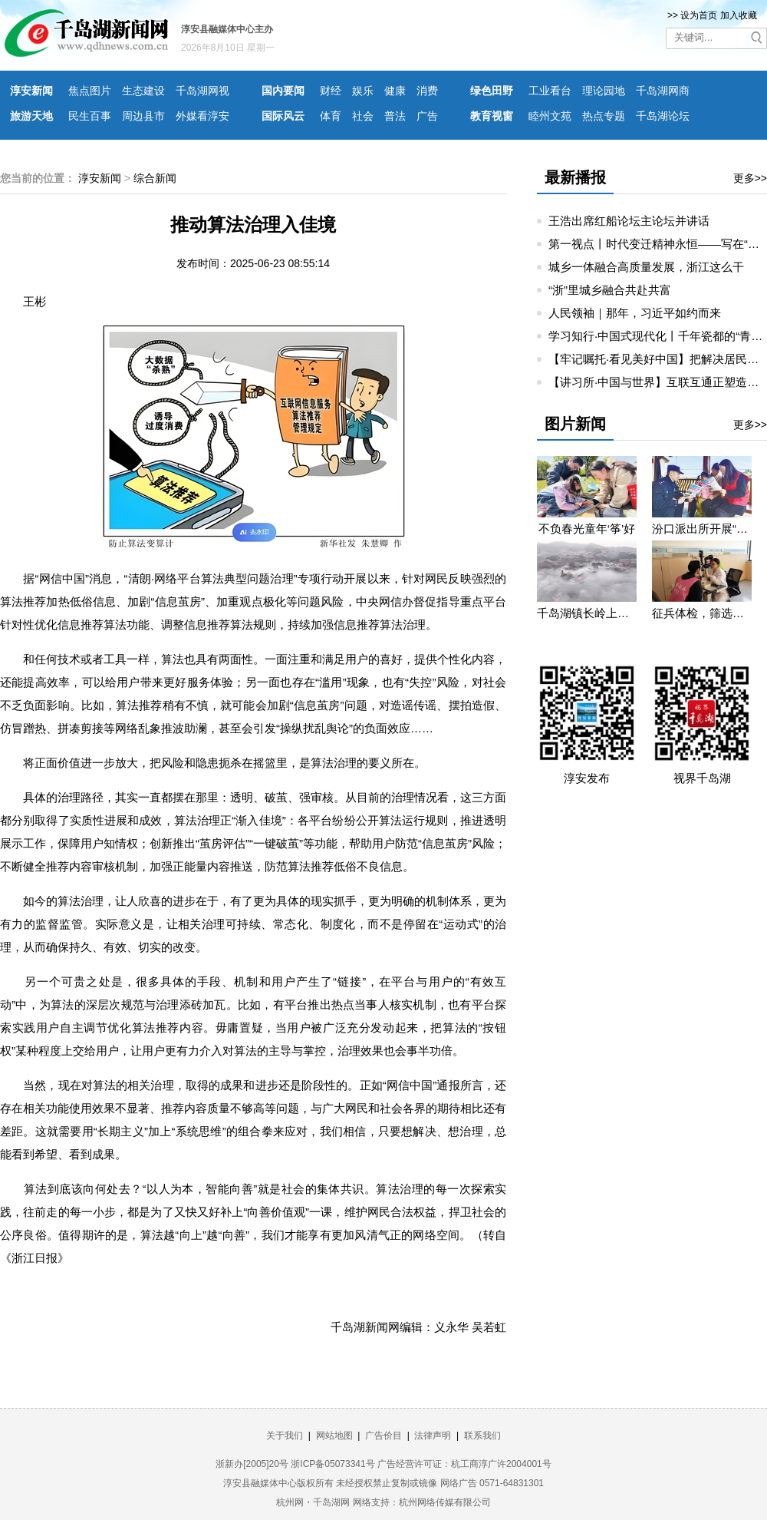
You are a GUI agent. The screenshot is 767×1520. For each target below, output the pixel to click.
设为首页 (698, 15)
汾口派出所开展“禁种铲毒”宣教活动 (702, 528)
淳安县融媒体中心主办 (227, 29)
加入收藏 (738, 15)
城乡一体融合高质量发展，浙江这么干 (646, 266)
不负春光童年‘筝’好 (587, 528)
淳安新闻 (31, 90)
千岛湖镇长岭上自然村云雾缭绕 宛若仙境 (587, 613)
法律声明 (432, 1435)
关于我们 (284, 1435)
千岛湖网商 (663, 90)
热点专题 (603, 116)
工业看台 (549, 90)
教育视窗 (491, 116)
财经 (330, 90)
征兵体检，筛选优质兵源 (702, 613)
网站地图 (334, 1435)
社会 (363, 116)
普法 (395, 116)
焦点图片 (89, 90)
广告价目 (383, 1435)
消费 (427, 90)
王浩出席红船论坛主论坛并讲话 (628, 220)
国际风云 (283, 116)
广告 (427, 116)
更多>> (750, 178)
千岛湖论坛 (663, 116)
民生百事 (89, 116)
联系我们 (482, 1435)
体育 (330, 116)
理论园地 (603, 90)
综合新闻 (154, 178)
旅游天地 (31, 116)
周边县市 (143, 116)
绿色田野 (491, 90)
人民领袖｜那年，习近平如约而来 (634, 312)
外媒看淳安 (202, 116)
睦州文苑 (549, 116)
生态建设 (143, 90)
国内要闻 (283, 90)
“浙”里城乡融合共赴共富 (609, 289)
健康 (395, 90)
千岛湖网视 (202, 90)
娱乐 (363, 90)
